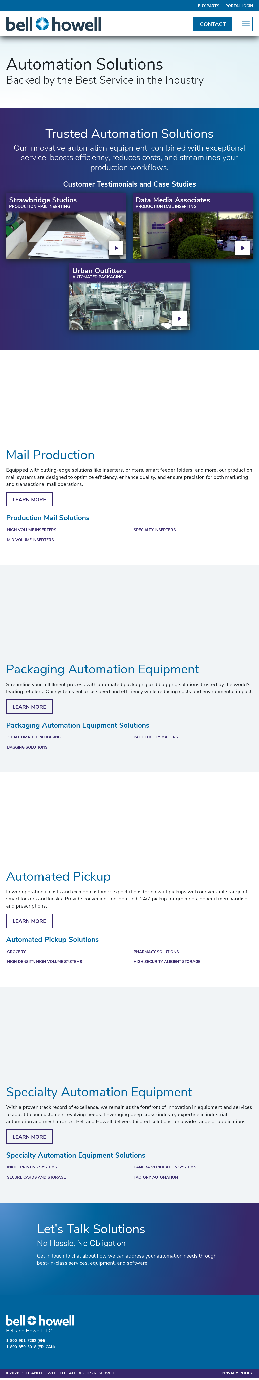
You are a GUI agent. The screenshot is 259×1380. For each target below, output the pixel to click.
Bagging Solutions (29, 748)
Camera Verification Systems (166, 1169)
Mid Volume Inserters (31, 541)
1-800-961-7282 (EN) (27, 1343)
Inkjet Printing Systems (33, 1169)
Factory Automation (157, 1179)
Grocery (16, 953)
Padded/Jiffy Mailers (157, 738)
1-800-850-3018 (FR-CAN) (32, 1349)
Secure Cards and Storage (37, 1179)
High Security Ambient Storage (169, 963)
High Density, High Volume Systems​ (46, 963)
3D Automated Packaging (35, 738)
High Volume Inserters (32, 530)
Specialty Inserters (156, 530)
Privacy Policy (236, 1375)
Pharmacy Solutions (157, 953)
